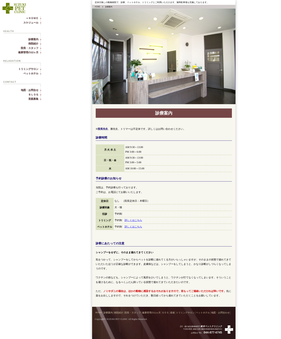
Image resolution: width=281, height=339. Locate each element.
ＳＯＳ (165, 312)
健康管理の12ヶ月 (31, 52)
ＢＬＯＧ (37, 94)
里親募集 (37, 98)
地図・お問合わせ (220, 312)
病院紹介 (37, 43)
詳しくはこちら (133, 220)
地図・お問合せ (33, 90)
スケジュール (34, 22)
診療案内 (37, 39)
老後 (172, 312)
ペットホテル (34, 73)
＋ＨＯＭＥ (35, 18)
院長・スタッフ (33, 48)
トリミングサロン (32, 68)
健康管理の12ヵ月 (151, 312)
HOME (97, 7)
